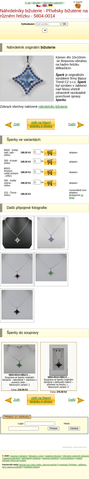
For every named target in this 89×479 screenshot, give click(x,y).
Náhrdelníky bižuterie (31, 458)
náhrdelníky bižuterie (52, 106)
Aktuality (37, 3)
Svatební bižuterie (53, 456)
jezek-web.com (80, 447)
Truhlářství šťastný (31, 467)
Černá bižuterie (67, 458)
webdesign (67, 447)
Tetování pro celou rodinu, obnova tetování (38, 465)
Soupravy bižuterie (19, 456)
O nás (28, 3)
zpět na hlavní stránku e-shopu (41, 124)
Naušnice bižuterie (11, 458)
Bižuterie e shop (36, 456)
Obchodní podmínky (53, 3)
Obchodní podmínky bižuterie (76, 456)
